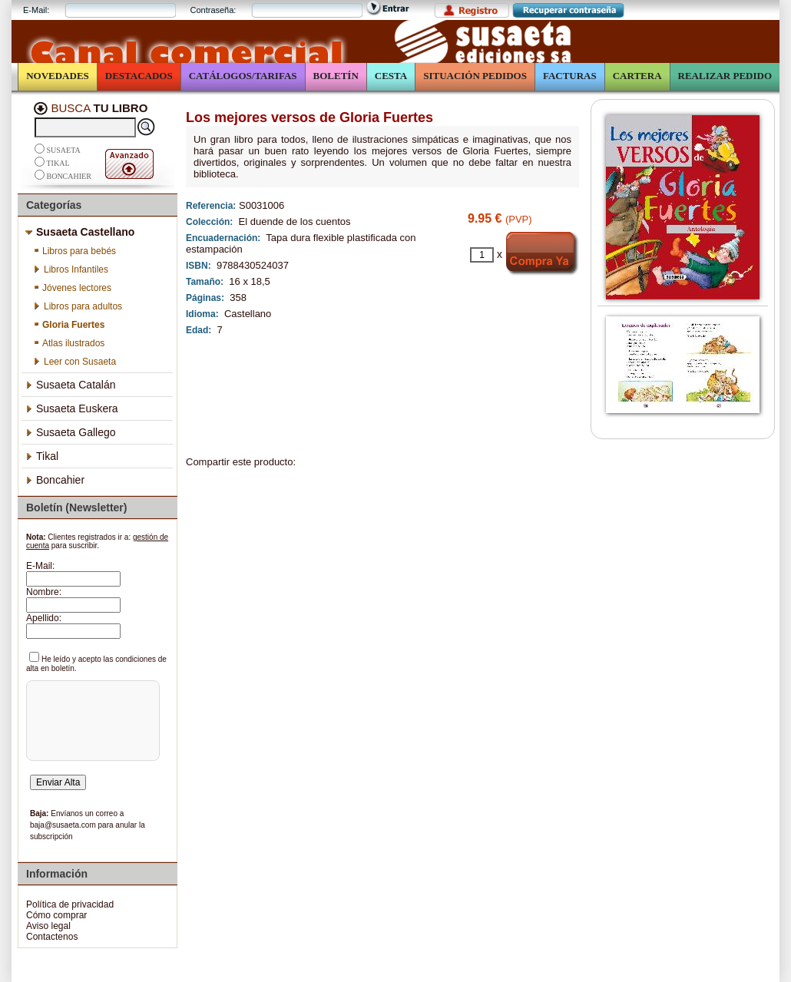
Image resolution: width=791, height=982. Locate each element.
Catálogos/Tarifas (243, 75)
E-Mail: (36, 10)
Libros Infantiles (70, 269)
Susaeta (64, 150)
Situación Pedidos (475, 75)
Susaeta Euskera (71, 408)
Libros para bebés (74, 251)
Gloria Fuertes (68, 324)
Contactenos (52, 936)
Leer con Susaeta (74, 361)
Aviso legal (48, 926)
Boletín (336, 75)
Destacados (139, 75)
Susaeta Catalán (70, 385)
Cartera (637, 75)
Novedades (57, 75)
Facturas (570, 75)
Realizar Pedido (725, 75)
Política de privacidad (70, 904)
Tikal (58, 163)
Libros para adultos (77, 306)
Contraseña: (213, 10)
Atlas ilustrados (68, 343)
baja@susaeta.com (63, 825)
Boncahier (69, 176)
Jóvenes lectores (72, 288)
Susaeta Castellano (79, 232)
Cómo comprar (56, 915)
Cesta (391, 75)
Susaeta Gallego (70, 432)
